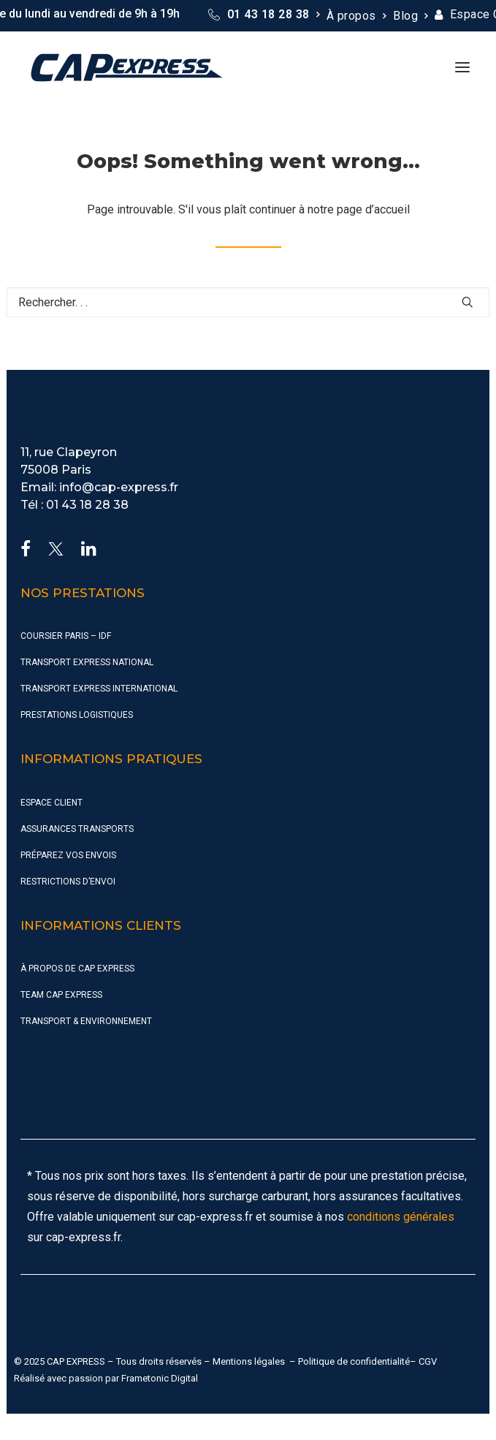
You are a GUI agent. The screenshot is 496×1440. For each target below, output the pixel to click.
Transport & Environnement (86, 1021)
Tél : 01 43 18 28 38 (74, 505)
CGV (428, 1361)
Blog (410, 16)
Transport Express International (99, 688)
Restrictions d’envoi (67, 881)
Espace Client (51, 802)
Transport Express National (86, 662)
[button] (462, 67)
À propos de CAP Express (77, 968)
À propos (356, 16)
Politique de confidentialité (354, 1361)
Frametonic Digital (159, 1378)
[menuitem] (263, 14)
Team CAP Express (61, 995)
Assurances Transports (77, 829)
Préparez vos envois (68, 855)
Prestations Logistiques (76, 715)
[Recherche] (248, 302)
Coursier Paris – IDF (65, 636)
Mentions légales (249, 1361)
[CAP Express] (126, 67)
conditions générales (400, 1217)
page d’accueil (373, 209)
